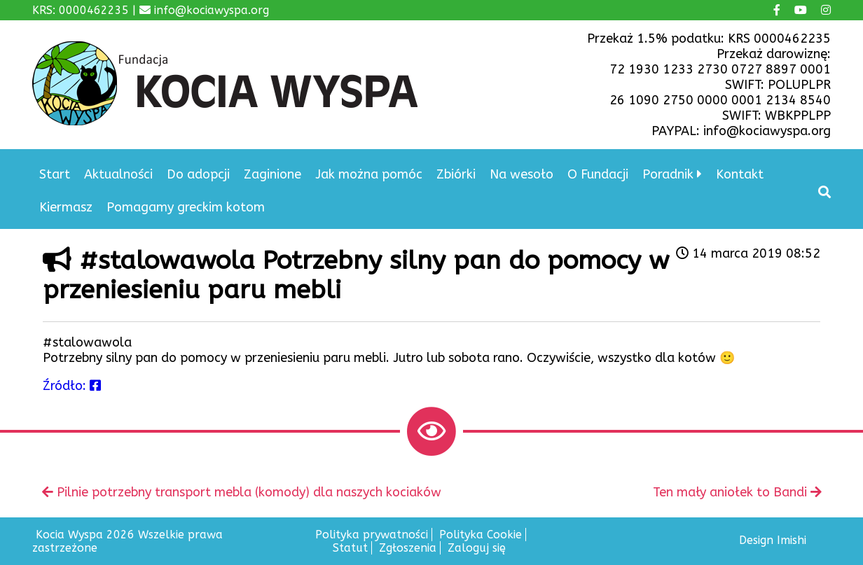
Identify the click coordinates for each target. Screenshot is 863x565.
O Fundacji (597, 174)
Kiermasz (65, 207)
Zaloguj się (477, 547)
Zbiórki (456, 174)
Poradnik (667, 174)
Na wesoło (521, 174)
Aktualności (118, 174)
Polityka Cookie (480, 534)
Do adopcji (198, 174)
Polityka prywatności (371, 534)
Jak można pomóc (368, 174)
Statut (350, 547)
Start (54, 174)
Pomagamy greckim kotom (185, 207)
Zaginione (272, 174)
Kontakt (740, 174)
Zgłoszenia (407, 547)
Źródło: (72, 385)
